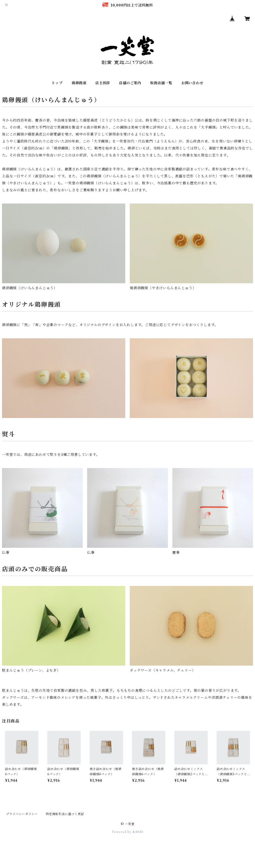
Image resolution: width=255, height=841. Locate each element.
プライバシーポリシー (22, 814)
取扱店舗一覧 (161, 83)
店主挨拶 (102, 83)
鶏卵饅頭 (79, 83)
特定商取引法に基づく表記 (65, 814)
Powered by (127, 832)
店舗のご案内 (130, 83)
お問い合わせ (192, 83)
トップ (57, 83)
